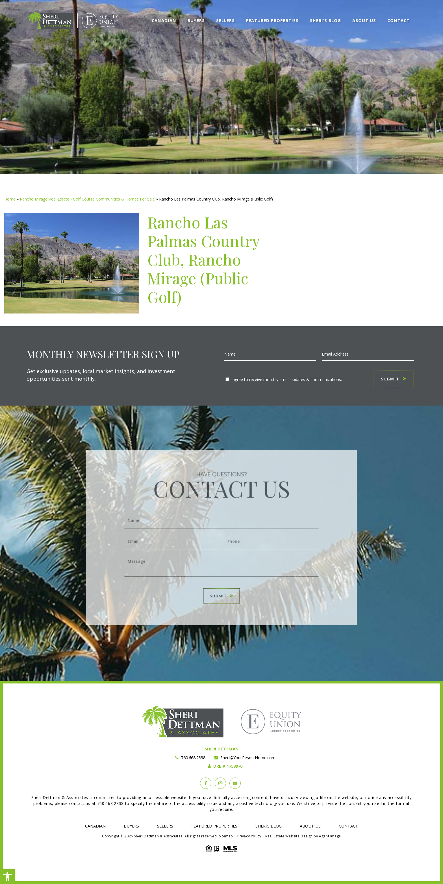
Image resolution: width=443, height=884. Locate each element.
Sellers (225, 20)
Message (221, 558)
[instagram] (220, 783)
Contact (398, 20)
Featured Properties (272, 20)
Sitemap (226, 836)
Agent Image (330, 836)
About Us (364, 20)
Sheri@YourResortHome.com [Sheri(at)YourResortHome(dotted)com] (247, 757)
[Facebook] (205, 783)
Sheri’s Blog (325, 20)
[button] (7, 876)
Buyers (196, 20)
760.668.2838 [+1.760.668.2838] (193, 757)
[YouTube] (235, 783)
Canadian (164, 20)
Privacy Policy (249, 836)
